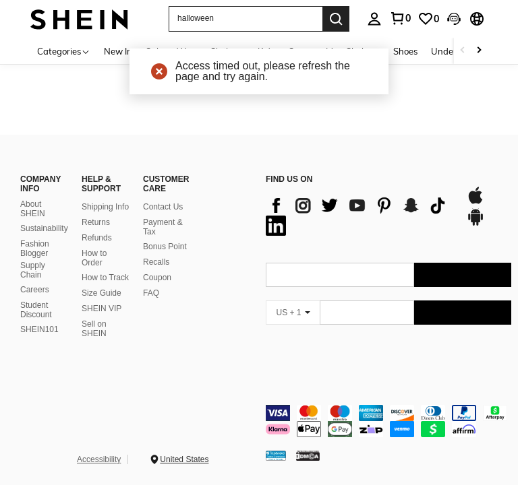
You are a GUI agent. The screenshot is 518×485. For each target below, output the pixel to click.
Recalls (156, 262)
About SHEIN (32, 208)
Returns (96, 222)
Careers (34, 289)
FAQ (151, 293)
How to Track (105, 277)
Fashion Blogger (34, 248)
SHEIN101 (39, 329)
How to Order (94, 258)
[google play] (475, 223)
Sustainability (44, 228)
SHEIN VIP (101, 308)
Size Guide (101, 293)
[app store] (475, 202)
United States (184, 459)
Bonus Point (165, 246)
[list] (359, 215)
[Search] (335, 19)
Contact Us (163, 207)
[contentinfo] (388, 421)
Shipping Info (105, 207)
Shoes (405, 51)
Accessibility (99, 459)
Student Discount (36, 309)
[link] (428, 19)
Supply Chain (32, 270)
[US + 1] (293, 312)
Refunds (97, 238)
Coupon (157, 277)
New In (118, 51)
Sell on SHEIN (94, 328)
